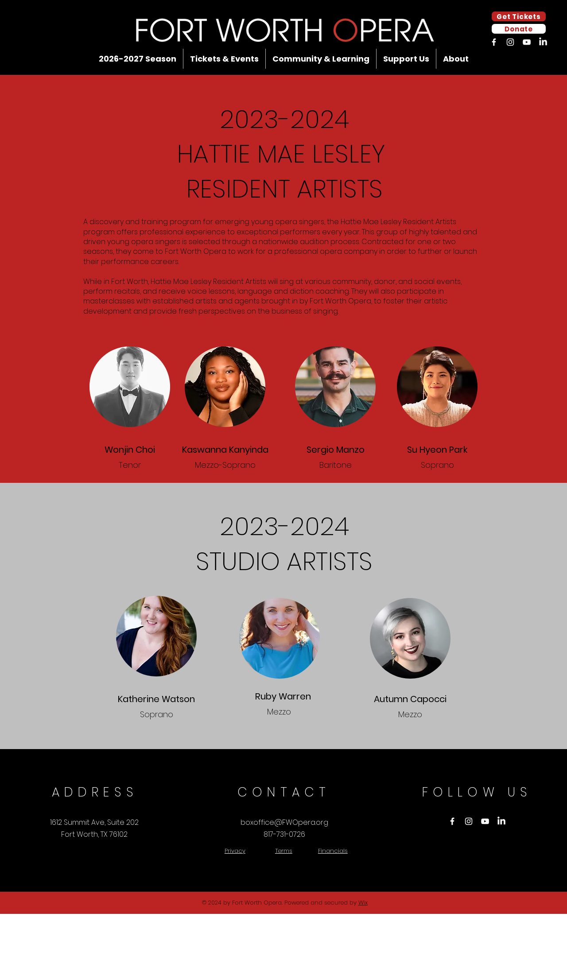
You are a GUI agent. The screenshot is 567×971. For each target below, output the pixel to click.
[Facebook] (494, 42)
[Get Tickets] (519, 16)
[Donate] (519, 29)
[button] (137, 59)
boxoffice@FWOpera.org (284, 822)
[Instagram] (510, 42)
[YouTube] (527, 42)
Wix (363, 902)
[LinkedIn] (543, 42)
